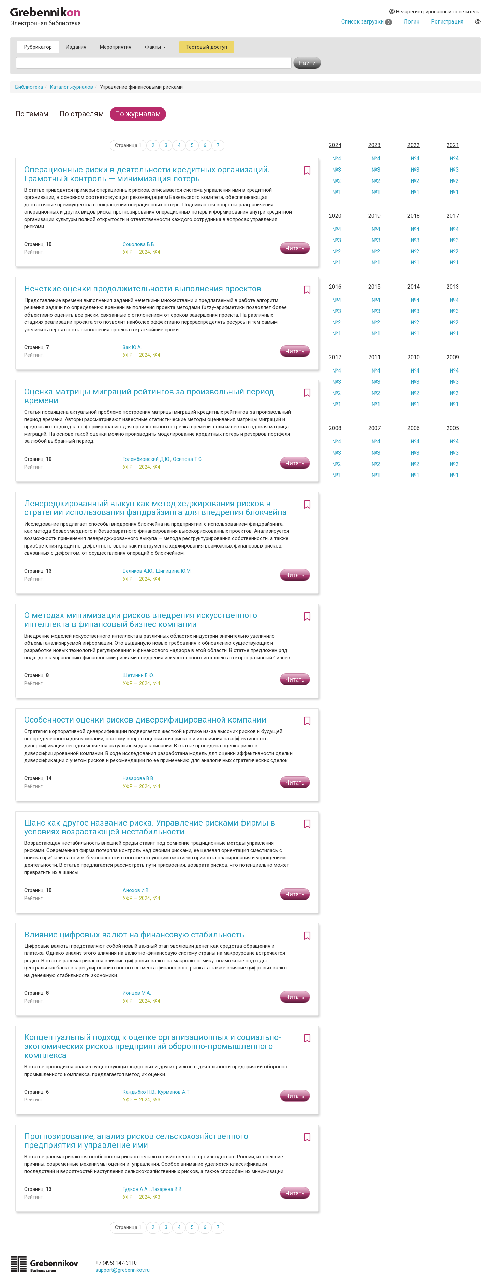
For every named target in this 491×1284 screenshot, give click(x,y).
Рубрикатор (38, 47)
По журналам (138, 114)
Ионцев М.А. (137, 993)
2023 (374, 145)
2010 (413, 357)
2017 (453, 216)
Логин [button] (411, 21)
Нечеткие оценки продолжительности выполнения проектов (142, 288)
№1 (336, 192)
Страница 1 (128, 145)
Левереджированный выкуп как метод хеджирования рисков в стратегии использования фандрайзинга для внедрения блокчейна (155, 508)
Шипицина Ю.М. (174, 571)
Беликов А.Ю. (138, 571)
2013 (453, 287)
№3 (336, 169)
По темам (32, 114)
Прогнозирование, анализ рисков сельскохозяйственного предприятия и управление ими (136, 1141)
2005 (453, 428)
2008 (335, 428)
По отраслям (82, 114)
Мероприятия (115, 47)
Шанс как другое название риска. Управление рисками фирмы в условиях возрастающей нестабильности (149, 827)
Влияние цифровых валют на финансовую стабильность (134, 934)
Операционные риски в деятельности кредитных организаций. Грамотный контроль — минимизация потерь (147, 174)
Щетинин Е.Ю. (138, 675)
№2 (336, 181)
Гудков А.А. (136, 1189)
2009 (453, 357)
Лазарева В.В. (167, 1189)
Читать (294, 248)
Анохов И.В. (136, 890)
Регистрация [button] (447, 21)
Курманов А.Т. (174, 1092)
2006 (413, 428)
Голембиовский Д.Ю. (146, 459)
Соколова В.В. (139, 244)
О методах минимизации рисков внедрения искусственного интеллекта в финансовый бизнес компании (140, 620)
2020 (335, 216)
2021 (453, 145)
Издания (75, 47)
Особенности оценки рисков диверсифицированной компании (145, 720)
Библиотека (29, 87)
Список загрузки (366, 21)
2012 (335, 357)
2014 (413, 287)
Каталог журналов (71, 87)
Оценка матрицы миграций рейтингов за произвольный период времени (149, 396)
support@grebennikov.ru (122, 1270)
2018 (413, 216)
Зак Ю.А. (132, 347)
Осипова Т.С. (188, 459)
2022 (413, 145)
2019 (374, 216)
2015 (374, 287)
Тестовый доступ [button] (206, 47)
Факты (155, 47)
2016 (335, 287)
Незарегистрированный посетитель (434, 12)
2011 (374, 357)
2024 (335, 145)
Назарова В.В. (138, 778)
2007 (374, 428)
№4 (336, 158)
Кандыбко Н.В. (139, 1092)
